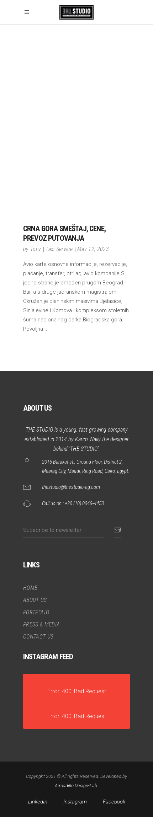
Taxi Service (59, 249)
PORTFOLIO (36, 612)
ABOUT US (35, 600)
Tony (35, 249)
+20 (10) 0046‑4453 (84, 503)
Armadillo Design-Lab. (76, 785)
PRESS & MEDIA (41, 624)
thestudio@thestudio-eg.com (71, 487)
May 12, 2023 (93, 249)
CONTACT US (38, 636)
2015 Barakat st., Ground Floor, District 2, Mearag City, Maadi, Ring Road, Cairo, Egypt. (85, 466)
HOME (30, 587)
